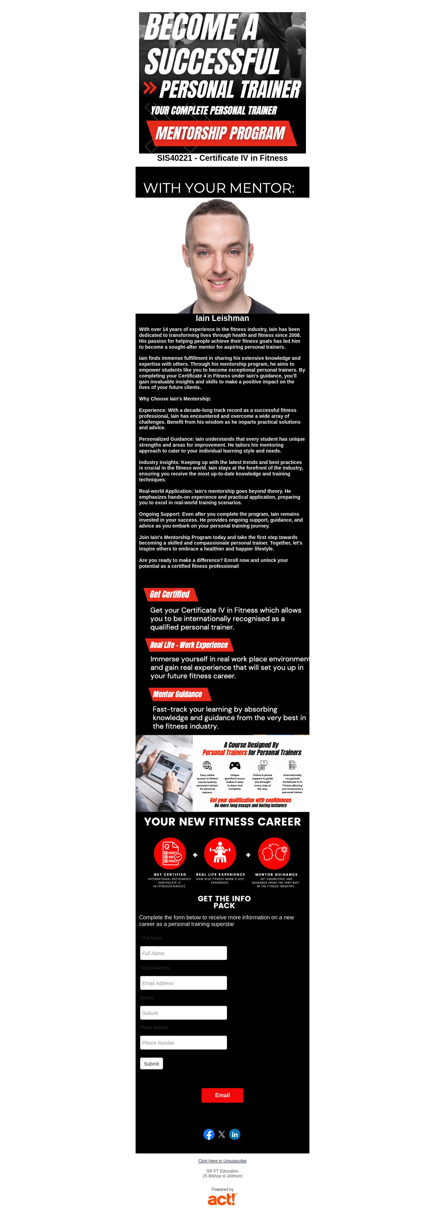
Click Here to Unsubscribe (223, 1161)
